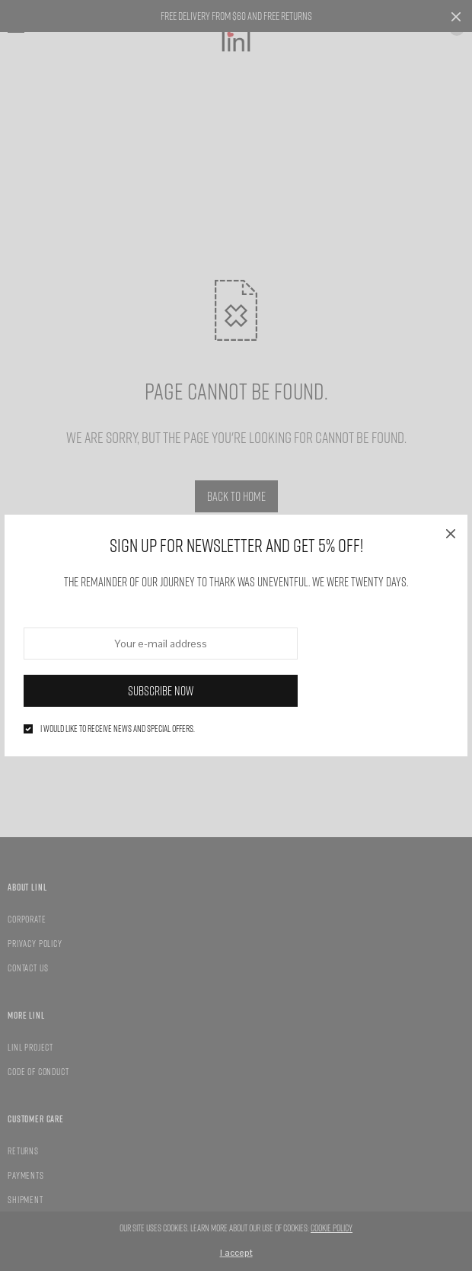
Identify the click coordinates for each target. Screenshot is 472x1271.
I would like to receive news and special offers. (117, 728)
